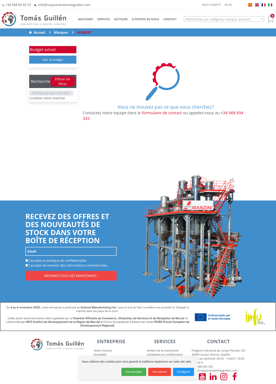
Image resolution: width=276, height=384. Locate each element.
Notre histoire (103, 350)
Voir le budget (52, 59)
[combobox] (224, 19)
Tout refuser (159, 371)
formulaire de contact (162, 112)
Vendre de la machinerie (163, 350)
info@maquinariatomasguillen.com (214, 370)
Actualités (100, 354)
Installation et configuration (165, 354)
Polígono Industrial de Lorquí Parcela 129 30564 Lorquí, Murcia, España (218, 352)
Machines (85, 19)
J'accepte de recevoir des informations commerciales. (66, 265)
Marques (61, 32)
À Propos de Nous (145, 19)
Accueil (37, 32)
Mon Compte (211, 5)
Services (103, 19)
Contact (170, 19)
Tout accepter (133, 371)
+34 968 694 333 (202, 366)
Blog (228, 5)
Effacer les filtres (62, 81)
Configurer (183, 371)
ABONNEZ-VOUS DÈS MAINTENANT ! (71, 276)
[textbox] (224, 19)
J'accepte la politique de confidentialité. (56, 260)
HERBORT (84, 32)
